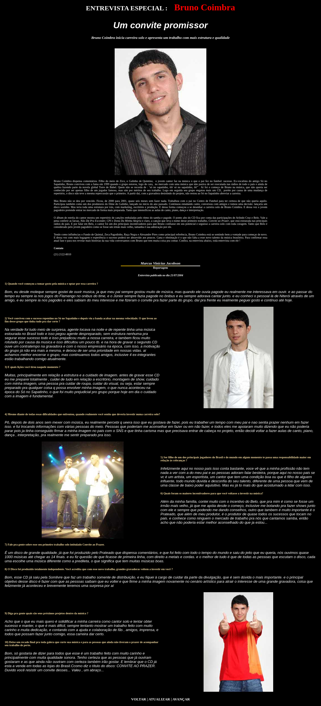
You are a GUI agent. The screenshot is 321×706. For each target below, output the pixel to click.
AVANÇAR (181, 699)
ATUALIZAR (159, 699)
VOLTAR (138, 699)
